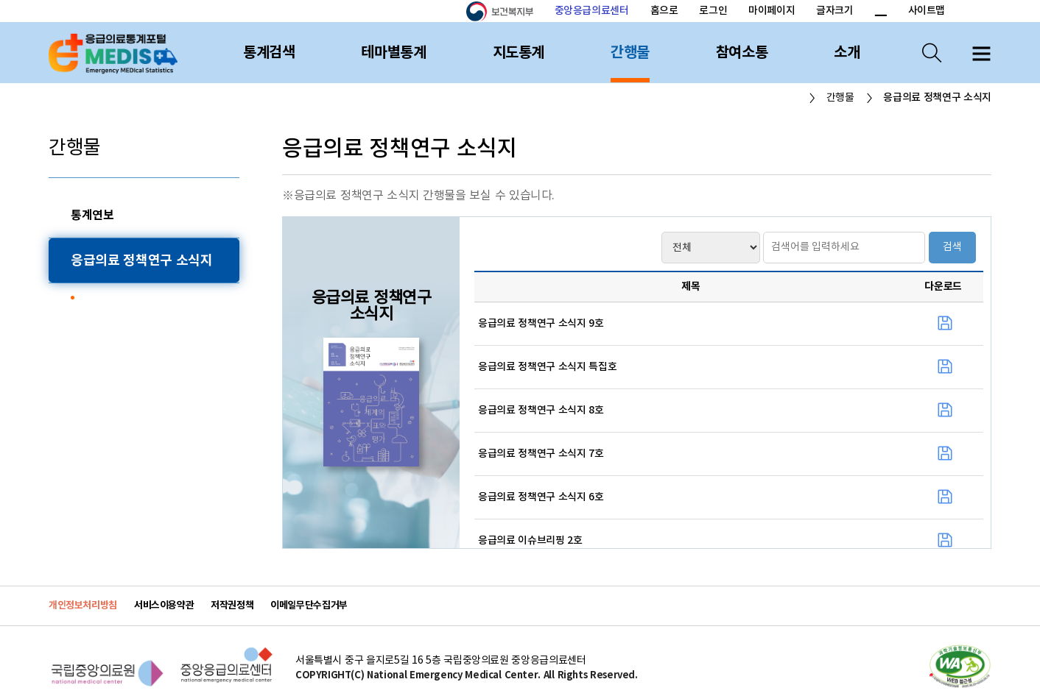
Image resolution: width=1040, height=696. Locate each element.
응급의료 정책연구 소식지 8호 (541, 410)
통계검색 (269, 53)
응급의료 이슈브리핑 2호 (530, 541)
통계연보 (92, 215)
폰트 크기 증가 (863, 11)
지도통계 (518, 53)
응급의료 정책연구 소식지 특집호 (547, 367)
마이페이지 (771, 10)
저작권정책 (232, 605)
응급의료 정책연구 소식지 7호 (541, 454)
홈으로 (664, 10)
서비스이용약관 (164, 605)
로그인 (713, 10)
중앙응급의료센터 (592, 10)
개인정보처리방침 (83, 605)
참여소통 (741, 53)
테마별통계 (393, 53)
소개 (847, 53)
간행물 (630, 53)
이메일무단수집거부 (309, 605)
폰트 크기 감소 (880, 11)
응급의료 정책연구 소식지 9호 (541, 324)
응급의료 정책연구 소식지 (142, 260)
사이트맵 (926, 10)
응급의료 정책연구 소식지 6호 (541, 497)
